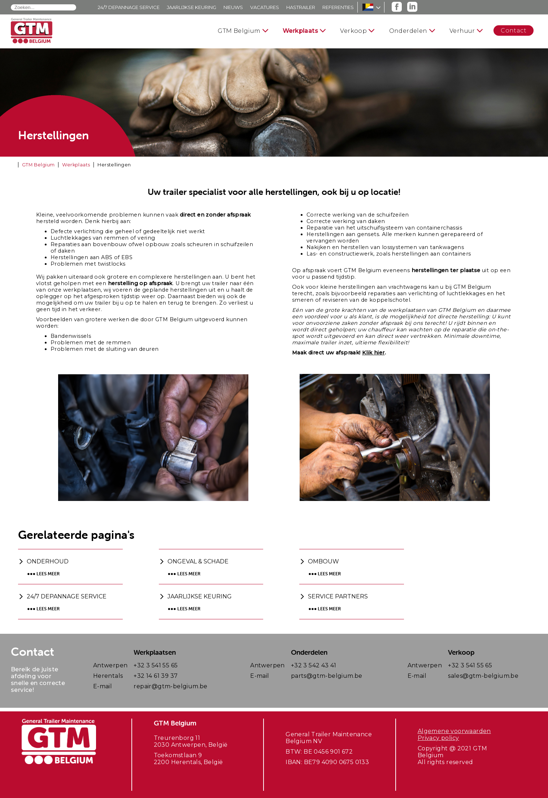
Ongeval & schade (198, 561)
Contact (513, 30)
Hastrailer (300, 7)
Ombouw (323, 561)
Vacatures (264, 7)
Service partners (338, 596)
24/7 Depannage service (129, 7)
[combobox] (43, 7)
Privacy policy (438, 737)
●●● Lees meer (43, 574)
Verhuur (462, 30)
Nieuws (233, 7)
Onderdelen (408, 30)
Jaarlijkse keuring (191, 7)
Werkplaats (300, 30)
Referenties (338, 7)
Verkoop (353, 30)
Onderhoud (48, 561)
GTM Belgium (239, 30)
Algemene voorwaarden (454, 731)
